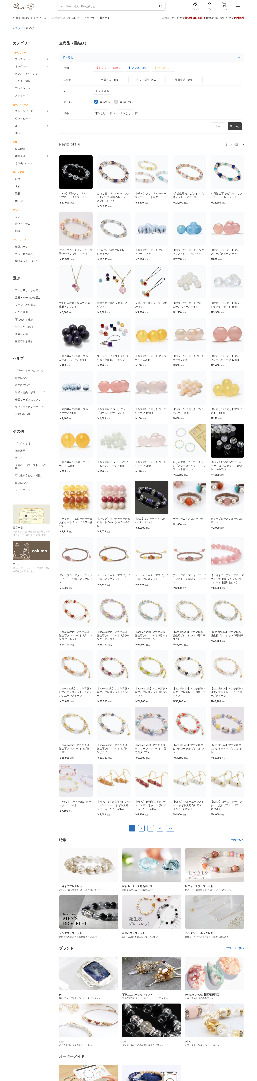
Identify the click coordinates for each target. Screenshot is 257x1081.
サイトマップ (22, 489)
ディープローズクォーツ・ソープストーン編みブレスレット (189, 579)
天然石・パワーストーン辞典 (30, 467)
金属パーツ (21, 246)
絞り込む (151, 57)
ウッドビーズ (22, 118)
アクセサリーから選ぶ (28, 290)
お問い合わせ (22, 414)
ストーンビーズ (24, 111)
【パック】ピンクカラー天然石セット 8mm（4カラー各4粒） (113, 522)
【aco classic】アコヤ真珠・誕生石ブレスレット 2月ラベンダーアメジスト (113, 636)
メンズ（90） (137, 68)
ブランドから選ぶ (25, 304)
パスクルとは (22, 443)
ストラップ (21, 95)
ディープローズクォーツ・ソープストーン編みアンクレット (75, 579)
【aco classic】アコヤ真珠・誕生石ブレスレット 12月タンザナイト (113, 749)
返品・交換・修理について (30, 392)
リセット (218, 126)
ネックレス (21, 66)
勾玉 (17, 133)
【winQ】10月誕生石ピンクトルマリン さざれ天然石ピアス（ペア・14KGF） (150, 805)
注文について (22, 385)
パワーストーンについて (29, 370)
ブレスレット (22, 59)
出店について (22, 482)
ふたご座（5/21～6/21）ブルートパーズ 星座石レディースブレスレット (113, 197)
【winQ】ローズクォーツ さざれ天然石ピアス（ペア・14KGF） (227, 805)
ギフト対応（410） (148, 79)
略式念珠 (20, 148)
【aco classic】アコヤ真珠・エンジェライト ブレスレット (227, 749)
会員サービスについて (28, 399)
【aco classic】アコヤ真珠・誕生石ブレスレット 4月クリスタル (189, 636)
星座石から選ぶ (24, 341)
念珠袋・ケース (24, 163)
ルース (19, 125)
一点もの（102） (110, 79)
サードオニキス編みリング (188, 518)
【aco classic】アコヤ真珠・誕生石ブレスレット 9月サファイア (189, 692)
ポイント (20, 200)
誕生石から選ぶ (24, 326)
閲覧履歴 (20, 450)
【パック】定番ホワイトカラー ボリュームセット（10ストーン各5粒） (227, 466)
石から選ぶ (21, 312)
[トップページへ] (23, 9)
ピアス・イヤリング (26, 73)
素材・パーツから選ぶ (28, 297)
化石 (17, 186)
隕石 (17, 193)
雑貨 (17, 231)
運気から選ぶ (22, 334)
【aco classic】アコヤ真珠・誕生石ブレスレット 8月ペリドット (151, 692)
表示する (102, 102)
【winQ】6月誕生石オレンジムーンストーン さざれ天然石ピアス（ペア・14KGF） (113, 805)
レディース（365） (108, 68)
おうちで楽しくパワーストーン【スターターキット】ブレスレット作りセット (189, 466)
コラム (19, 457)
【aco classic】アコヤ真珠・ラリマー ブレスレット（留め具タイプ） (151, 749)
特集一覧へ (237, 839)
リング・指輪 (22, 80)
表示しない (123, 102)
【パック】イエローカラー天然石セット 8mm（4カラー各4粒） (75, 522)
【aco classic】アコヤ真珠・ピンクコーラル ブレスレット (189, 749)
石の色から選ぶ (24, 319)
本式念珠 (20, 156)
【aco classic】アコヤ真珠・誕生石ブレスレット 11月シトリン (75, 749)
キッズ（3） (163, 68)
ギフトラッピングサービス (30, 406)
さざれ (19, 216)
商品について (22, 377)
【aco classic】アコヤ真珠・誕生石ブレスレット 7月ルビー (113, 692)
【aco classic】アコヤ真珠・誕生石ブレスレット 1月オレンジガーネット (75, 636)
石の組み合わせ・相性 (28, 475)
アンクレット (22, 88)
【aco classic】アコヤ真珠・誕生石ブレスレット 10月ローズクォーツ (227, 692)
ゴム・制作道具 (24, 253)
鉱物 (17, 178)
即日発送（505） (184, 79)
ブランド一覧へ (235, 948)
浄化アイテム (22, 223)
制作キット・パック (26, 261)
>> (170, 828)
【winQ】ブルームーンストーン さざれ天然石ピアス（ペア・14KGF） (188, 805)
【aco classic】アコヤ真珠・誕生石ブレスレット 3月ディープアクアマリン (151, 636)
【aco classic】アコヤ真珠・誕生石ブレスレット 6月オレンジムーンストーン (75, 692)
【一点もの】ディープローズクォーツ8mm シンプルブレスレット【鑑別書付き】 (227, 579)
